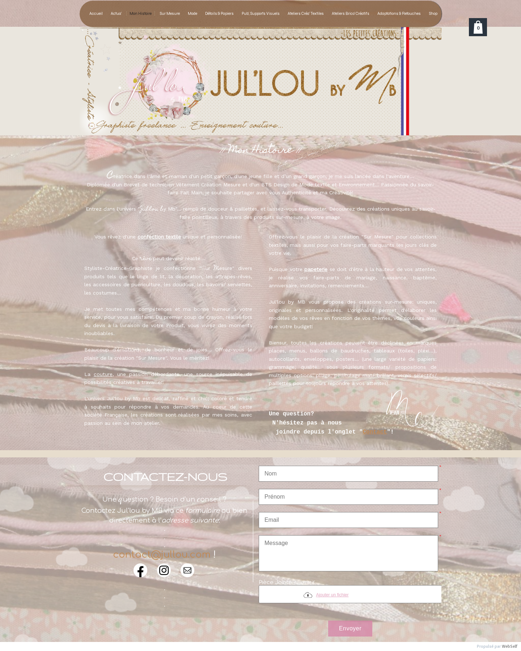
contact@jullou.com (162, 554)
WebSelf (509, 646)
